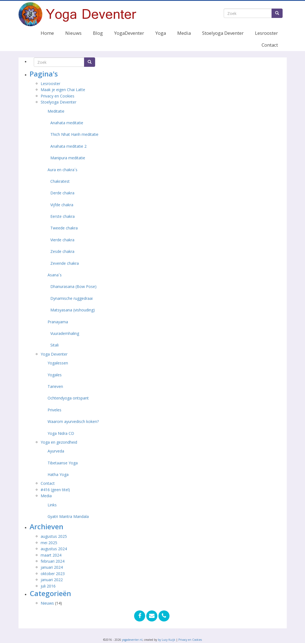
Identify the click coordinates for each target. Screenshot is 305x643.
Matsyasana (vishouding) (72, 310)
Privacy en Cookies (57, 96)
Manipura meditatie (67, 157)
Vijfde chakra (61, 204)
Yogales (55, 374)
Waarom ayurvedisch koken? (73, 421)
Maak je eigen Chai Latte (63, 89)
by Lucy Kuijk (166, 640)
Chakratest (60, 181)
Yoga (160, 33)
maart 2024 (51, 555)
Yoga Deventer (54, 354)
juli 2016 (48, 586)
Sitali (54, 345)
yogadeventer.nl (132, 640)
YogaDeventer (129, 33)
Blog (98, 33)
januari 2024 (52, 567)
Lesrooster (266, 33)
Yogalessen (58, 363)
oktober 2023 (53, 573)
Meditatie (56, 111)
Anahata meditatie (66, 122)
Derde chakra (62, 192)
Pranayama (58, 321)
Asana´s (55, 274)
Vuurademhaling (64, 333)
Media (184, 33)
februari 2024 (52, 561)
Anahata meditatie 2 (68, 146)
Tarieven (55, 386)
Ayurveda (56, 451)
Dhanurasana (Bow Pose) (73, 286)
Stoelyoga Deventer (223, 33)
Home (47, 33)
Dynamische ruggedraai (71, 298)
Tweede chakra (64, 228)
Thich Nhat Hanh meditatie (74, 134)
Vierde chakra (62, 239)
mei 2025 (49, 542)
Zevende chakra (64, 263)
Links (52, 504)
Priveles (54, 409)
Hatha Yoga (58, 474)
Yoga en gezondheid (59, 442)
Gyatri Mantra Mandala (68, 516)
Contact (270, 45)
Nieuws (73, 33)
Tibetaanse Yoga (63, 462)
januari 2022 (52, 579)
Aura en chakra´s (62, 169)
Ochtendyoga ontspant (68, 398)
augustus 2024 (54, 548)
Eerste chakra (62, 216)
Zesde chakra (62, 251)
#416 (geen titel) (55, 489)
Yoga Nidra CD (61, 433)
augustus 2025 (54, 536)
